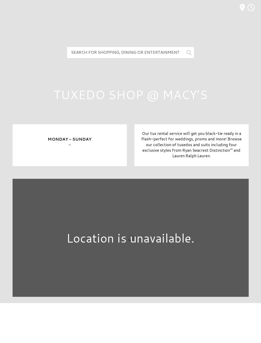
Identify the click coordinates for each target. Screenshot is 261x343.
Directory (130, 315)
